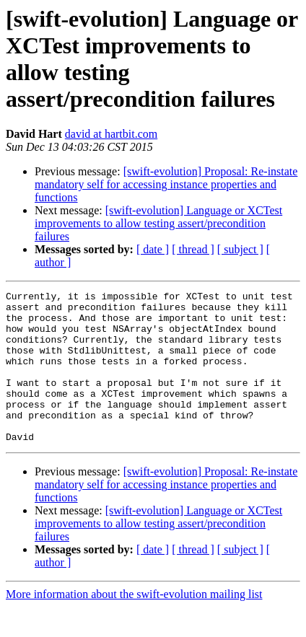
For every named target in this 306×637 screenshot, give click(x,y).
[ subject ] (240, 249)
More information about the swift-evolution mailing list (134, 624)
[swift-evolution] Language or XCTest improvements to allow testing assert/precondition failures (158, 223)
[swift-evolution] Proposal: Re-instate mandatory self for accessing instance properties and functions (166, 184)
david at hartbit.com (111, 134)
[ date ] (152, 249)
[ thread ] (193, 249)
